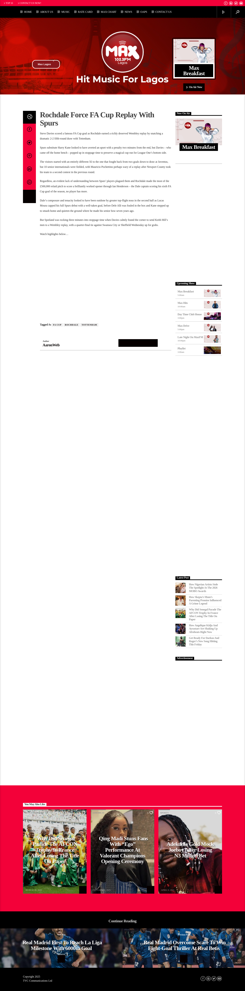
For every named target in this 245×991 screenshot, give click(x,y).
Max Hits (183, 302)
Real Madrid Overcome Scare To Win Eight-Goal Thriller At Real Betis (185, 945)
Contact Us (163, 11)
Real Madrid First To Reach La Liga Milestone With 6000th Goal (62, 945)
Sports (164, 812)
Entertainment (34, 812)
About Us (46, 11)
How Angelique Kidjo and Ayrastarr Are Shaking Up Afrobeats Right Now (203, 628)
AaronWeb (51, 345)
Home (28, 11)
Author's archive (138, 342)
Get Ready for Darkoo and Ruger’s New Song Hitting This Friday (204, 641)
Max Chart (108, 11)
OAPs (143, 11)
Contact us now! (29, 3)
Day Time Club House (190, 314)
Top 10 (8, 3)
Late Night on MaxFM (190, 337)
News (128, 11)
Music (65, 11)
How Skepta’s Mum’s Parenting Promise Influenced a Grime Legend (205, 600)
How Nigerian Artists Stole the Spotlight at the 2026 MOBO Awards (203, 587)
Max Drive (183, 325)
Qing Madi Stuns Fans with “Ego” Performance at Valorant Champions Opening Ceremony (123, 849)
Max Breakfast (186, 291)
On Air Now (194, 87)
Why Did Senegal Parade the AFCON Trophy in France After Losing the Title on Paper (205, 614)
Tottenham (89, 325)
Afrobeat (98, 812)
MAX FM (30, 888)
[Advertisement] (198, 222)
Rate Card (85, 11)
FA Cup (57, 325)
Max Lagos (46, 64)
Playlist (182, 348)
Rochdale (71, 325)
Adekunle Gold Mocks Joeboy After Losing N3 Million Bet (191, 850)
